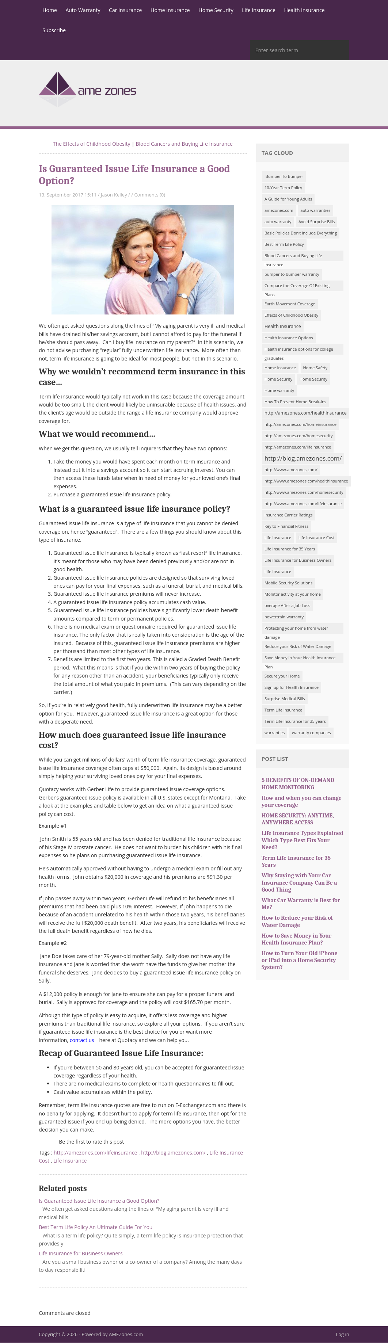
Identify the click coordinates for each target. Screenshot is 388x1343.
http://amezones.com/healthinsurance (306, 413)
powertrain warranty (284, 617)
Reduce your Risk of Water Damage (298, 646)
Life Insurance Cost (316, 538)
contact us (82, 1040)
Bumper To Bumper (284, 176)
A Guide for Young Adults (288, 199)
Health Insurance (283, 327)
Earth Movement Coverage (290, 304)
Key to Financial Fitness (286, 526)
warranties (275, 733)
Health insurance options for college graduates (299, 351)
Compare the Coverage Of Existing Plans (297, 287)
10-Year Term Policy (283, 188)
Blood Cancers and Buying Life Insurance (184, 144)
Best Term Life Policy (284, 244)
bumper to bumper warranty (292, 274)
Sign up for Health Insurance (292, 687)
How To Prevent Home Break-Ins (295, 402)
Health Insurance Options (289, 338)
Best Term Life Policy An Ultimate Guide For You (95, 1227)
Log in (342, 1334)
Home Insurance (280, 368)
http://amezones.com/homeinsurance (300, 424)
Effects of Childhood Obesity (291, 315)
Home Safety (315, 368)
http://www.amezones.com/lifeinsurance (303, 504)
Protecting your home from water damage (296, 630)
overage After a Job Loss (287, 605)
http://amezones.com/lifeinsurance (95, 1152)
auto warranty (278, 222)
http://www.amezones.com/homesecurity (304, 492)
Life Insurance (70, 1160)
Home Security (278, 379)
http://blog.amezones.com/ (173, 1152)
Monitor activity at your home (293, 594)
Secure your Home (282, 676)
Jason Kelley (114, 195)
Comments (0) (149, 195)
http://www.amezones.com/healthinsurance (306, 481)
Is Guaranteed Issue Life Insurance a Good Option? (99, 1201)
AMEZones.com (126, 1334)
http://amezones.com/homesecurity (299, 436)
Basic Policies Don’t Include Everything (301, 233)
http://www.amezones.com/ (291, 470)
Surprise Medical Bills (285, 699)
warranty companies (311, 733)
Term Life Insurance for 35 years (295, 721)
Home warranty (279, 390)
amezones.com (279, 210)
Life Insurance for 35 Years (290, 549)
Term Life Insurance (283, 710)
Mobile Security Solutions (288, 583)
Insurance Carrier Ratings (289, 515)
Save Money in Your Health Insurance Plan (300, 659)
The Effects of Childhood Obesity (91, 144)
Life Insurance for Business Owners (80, 1253)
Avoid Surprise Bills (316, 222)
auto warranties (315, 210)
